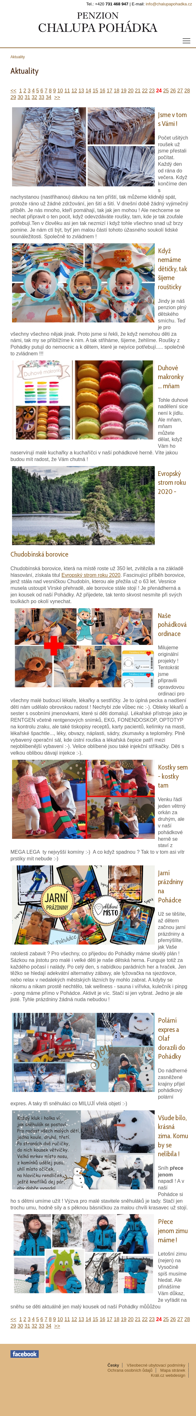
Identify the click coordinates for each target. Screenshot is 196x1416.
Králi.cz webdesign (168, 1375)
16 (102, 90)
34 (48, 97)
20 (131, 90)
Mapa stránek (172, 1370)
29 (13, 97)
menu (187, 39)
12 (74, 90)
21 (137, 90)
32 (34, 97)
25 (166, 90)
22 (145, 90)
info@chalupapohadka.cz (169, 4)
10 (60, 90)
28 (187, 90)
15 (95, 90)
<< (13, 90)
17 (109, 90)
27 (180, 90)
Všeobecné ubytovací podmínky (156, 1365)
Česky (113, 1365)
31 (27, 97)
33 (41, 97)
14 (88, 90)
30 (20, 97)
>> (57, 97)
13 (81, 90)
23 (152, 90)
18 (117, 90)
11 (67, 90)
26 (173, 90)
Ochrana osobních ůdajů (130, 1370)
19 (124, 90)
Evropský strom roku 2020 (91, 575)
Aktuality (17, 57)
